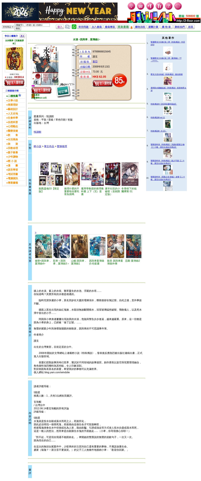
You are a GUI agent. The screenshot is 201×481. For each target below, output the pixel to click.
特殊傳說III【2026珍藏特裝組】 (164, 104)
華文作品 (49, 146)
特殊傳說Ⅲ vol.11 (158, 117)
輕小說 (37, 146)
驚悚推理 (62, 146)
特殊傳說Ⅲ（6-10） (159, 131)
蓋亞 (95, 61)
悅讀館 (37, 132)
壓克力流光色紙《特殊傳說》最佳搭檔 (167, 74)
